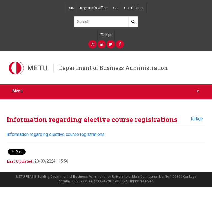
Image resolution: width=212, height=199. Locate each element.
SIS (71, 8)
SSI (115, 8)
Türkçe (106, 35)
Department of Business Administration (113, 67)
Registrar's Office (93, 8)
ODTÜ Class (133, 8)
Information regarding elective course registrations (56, 134)
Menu (106, 91)
